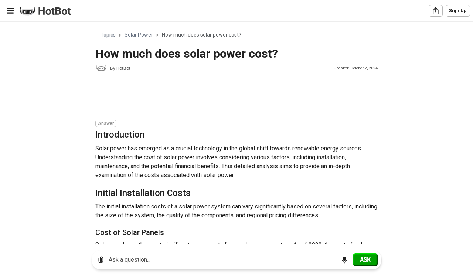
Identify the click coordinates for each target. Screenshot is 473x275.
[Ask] (365, 259)
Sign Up (458, 10)
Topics (108, 35)
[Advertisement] (229, 96)
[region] (236, 133)
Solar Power (139, 35)
